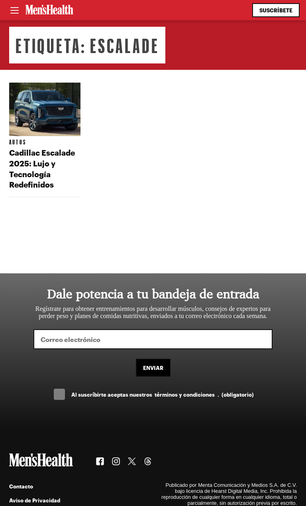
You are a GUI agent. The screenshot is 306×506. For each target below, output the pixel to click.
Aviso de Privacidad (34, 500)
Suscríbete (275, 10)
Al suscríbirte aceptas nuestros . (162, 394)
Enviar (153, 368)
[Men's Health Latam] (49, 10)
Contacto (21, 486)
